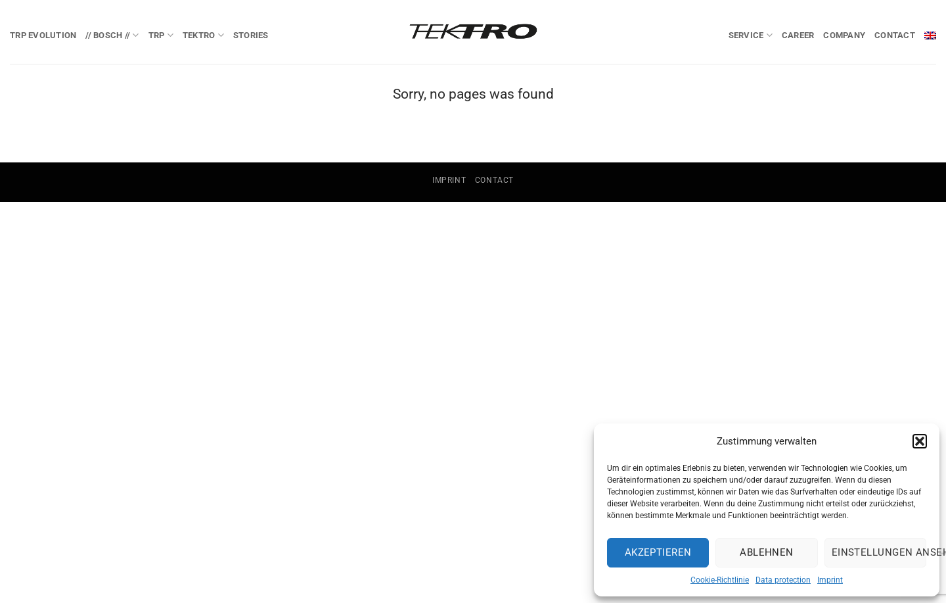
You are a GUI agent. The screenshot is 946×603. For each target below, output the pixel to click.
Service (751, 35)
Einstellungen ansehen (879, 552)
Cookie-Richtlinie (719, 580)
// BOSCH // (112, 35)
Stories (251, 35)
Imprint (830, 580)
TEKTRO (203, 35)
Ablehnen (767, 552)
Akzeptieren (658, 552)
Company (844, 35)
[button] (919, 441)
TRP (160, 35)
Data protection (783, 580)
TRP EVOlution (43, 35)
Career (798, 35)
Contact (894, 35)
